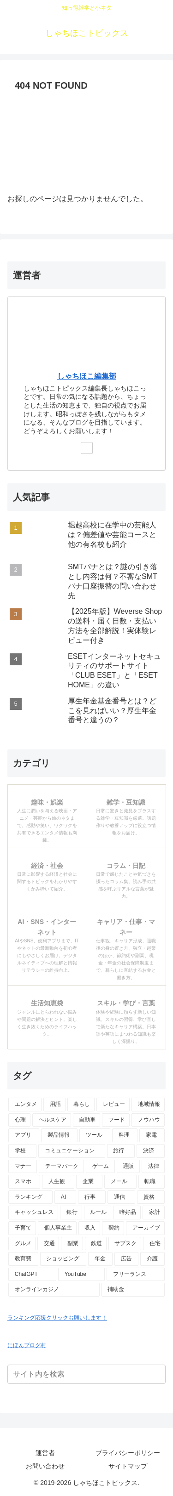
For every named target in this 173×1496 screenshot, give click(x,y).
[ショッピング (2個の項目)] (63, 1259)
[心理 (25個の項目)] (19, 1120)
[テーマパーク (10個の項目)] (61, 1166)
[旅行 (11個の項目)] (121, 1151)
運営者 (45, 1452)
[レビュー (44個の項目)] (113, 1104)
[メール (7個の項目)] (120, 1182)
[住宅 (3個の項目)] (154, 1244)
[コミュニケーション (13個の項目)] (71, 1151)
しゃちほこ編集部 (86, 376)
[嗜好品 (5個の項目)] (127, 1212)
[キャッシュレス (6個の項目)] (33, 1212)
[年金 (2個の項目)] (100, 1259)
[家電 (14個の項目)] (152, 1135)
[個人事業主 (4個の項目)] (57, 1228)
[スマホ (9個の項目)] (24, 1182)
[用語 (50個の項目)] (54, 1104)
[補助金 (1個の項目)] (133, 1290)
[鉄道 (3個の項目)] (96, 1244)
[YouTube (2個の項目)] (81, 1274)
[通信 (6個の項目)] (121, 1197)
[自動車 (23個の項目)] (87, 1120)
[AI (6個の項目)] (65, 1197)
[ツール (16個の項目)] (94, 1135)
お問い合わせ (45, 1466)
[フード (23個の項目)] (116, 1120)
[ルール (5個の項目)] (98, 1212)
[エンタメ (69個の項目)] (25, 1104)
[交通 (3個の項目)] (48, 1244)
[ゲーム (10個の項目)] (100, 1166)
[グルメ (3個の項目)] (22, 1244)
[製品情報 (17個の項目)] (59, 1135)
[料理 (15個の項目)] (124, 1135)
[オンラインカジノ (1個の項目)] (54, 1290)
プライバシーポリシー (127, 1452)
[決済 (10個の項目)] (151, 1151)
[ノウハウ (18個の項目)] (148, 1120)
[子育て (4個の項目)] (22, 1228)
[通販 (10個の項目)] (128, 1166)
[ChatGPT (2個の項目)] (32, 1274)
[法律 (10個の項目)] (153, 1166)
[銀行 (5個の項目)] (71, 1212)
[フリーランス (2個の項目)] (136, 1274)
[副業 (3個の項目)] (72, 1244)
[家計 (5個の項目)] (154, 1212)
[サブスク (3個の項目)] (124, 1244)
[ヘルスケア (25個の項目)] (51, 1120)
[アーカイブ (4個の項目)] (145, 1228)
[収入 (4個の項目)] (89, 1228)
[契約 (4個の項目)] (113, 1228)
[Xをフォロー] (87, 448)
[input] (86, 1374)
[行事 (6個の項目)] (92, 1197)
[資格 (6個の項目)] (151, 1197)
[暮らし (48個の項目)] (81, 1104)
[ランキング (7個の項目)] (30, 1197)
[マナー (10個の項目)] (22, 1166)
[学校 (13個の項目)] (22, 1151)
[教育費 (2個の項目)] (23, 1259)
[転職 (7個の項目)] (151, 1182)
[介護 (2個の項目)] (152, 1259)
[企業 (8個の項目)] (89, 1182)
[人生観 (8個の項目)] (58, 1182)
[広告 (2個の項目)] (126, 1259)
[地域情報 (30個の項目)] (148, 1104)
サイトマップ (127, 1466)
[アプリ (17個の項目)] (23, 1135)
